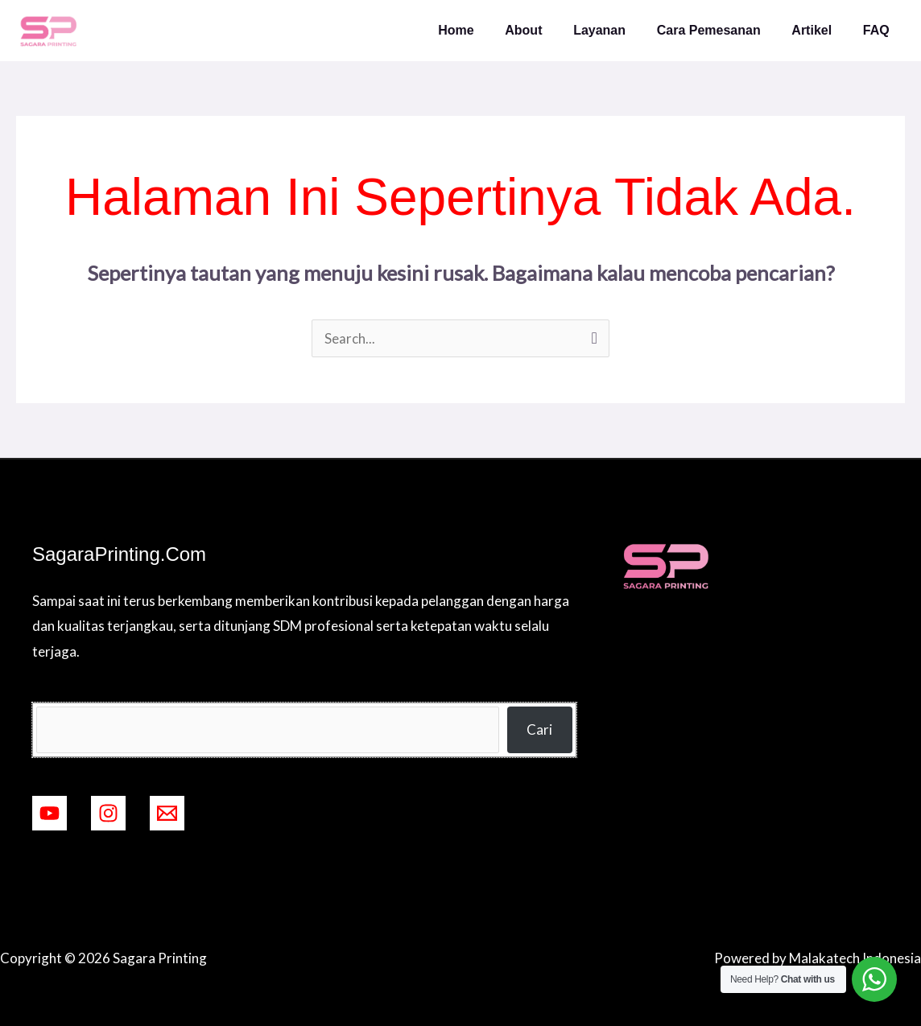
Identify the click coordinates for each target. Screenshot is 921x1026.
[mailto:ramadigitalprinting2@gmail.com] (167, 813)
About (547, 30)
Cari (539, 729)
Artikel (819, 30)
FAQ (878, 30)
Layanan (618, 30)
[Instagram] (108, 813)
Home (485, 30)
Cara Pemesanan (722, 30)
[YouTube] (49, 813)
